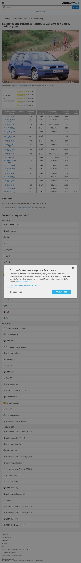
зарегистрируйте (24, 86)
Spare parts (5, 546)
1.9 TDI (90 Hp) (9, 188)
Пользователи (6, 537)
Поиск (75, 7)
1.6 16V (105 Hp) (9, 185)
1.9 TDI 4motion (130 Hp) (9, 181)
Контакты (5, 534)
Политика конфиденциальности (12, 555)
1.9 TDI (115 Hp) (9, 141)
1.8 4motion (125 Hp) (9, 145)
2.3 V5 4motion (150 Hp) (9, 132)
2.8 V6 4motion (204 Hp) (9, 137)
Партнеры (5, 540)
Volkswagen (18, 19)
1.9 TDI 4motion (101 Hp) (9, 150)
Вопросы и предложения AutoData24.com (15, 549)
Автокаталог (6, 19)
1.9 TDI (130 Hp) (9, 173)
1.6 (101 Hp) (9, 116)
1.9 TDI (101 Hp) (9, 125)
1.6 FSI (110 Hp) (9, 192)
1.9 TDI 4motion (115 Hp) (9, 169)
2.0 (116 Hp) (9, 157)
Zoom (73, 82)
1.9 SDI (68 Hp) (9, 177)
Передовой (40, 12)
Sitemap (4, 543)
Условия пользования (9, 552)
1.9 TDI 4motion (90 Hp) (9, 120)
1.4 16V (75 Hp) (9, 128)
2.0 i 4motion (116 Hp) (9, 161)
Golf (25, 19)
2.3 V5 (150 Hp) (9, 165)
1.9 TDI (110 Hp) (9, 154)
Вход (13, 86)
